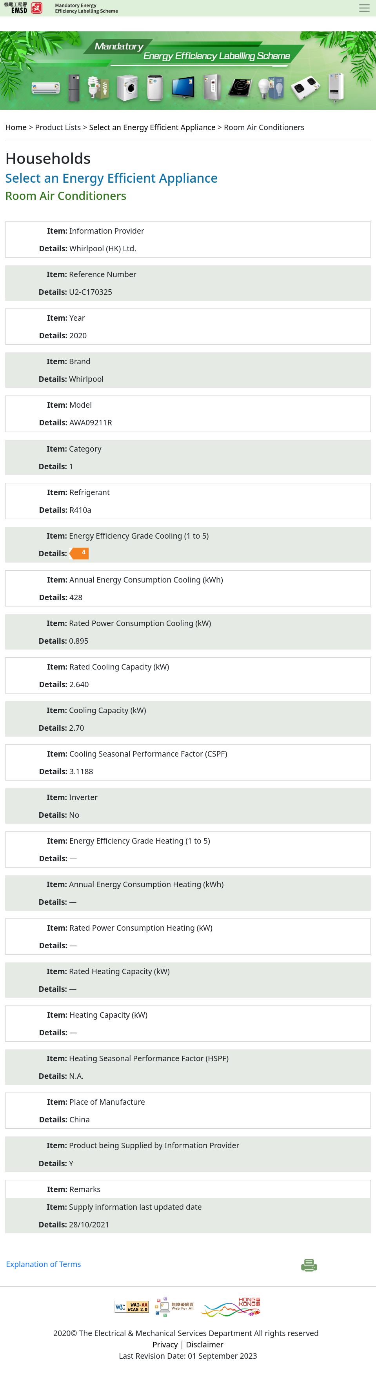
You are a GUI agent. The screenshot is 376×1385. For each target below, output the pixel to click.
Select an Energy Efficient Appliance (152, 127)
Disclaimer (204, 1344)
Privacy (165, 1344)
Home (16, 127)
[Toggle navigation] (364, 8)
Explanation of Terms (43, 1264)
